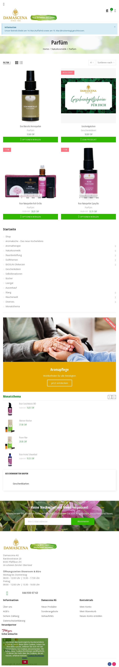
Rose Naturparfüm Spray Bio (88, 203)
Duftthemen (12, 259)
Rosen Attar (23, 437)
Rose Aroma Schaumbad (28, 454)
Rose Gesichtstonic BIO (27, 403)
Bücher (9, 278)
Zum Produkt (89, 139)
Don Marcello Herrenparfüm (30, 126)
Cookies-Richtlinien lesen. (33, 657)
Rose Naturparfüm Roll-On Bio (30, 203)
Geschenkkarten (21, 483)
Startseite (9, 229)
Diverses (10, 301)
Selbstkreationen (14, 273)
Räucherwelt (12, 297)
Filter (6, 62)
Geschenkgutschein (88, 126)
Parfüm (30, 130)
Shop (8, 236)
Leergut (9, 283)
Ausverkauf (11, 287)
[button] (110, 397)
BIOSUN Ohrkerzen (15, 264)
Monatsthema (13, 306)
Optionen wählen (31, 139)
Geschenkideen (88, 130)
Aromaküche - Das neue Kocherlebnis (24, 241)
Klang (8, 292)
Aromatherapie (13, 245)
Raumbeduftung (14, 255)
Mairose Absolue (25, 420)
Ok (25, 662)
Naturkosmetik (13, 250)
